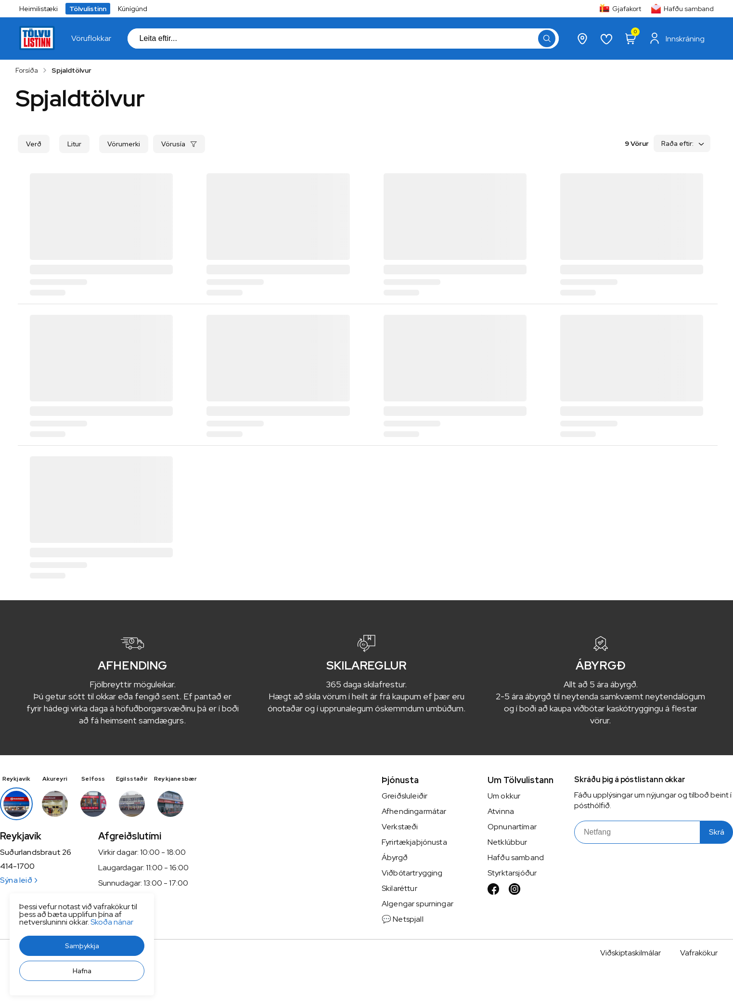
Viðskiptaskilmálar (630, 953)
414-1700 (17, 866)
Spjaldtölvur (71, 70)
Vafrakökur (699, 953)
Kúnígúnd (132, 8)
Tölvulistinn (87, 8)
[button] (81, 946)
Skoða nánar (111, 922)
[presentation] (91, 38)
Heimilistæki (38, 8)
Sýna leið (18, 880)
